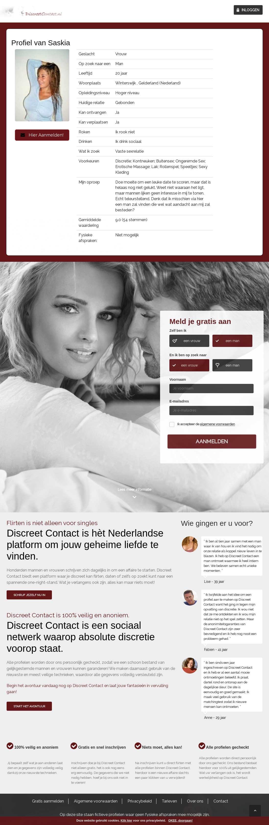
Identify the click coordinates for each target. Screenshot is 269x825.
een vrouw (192, 341)
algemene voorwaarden (217, 424)
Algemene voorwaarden (95, 801)
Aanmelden (211, 441)
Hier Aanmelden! (42, 135)
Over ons (195, 801)
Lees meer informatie (134, 489)
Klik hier (126, 820)
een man (232, 341)
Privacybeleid (140, 801)
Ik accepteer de (206, 424)
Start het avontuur (29, 706)
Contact (220, 801)
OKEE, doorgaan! (180, 820)
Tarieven (169, 801)
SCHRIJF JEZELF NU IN (29, 595)
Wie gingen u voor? (27, 373)
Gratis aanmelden (48, 801)
